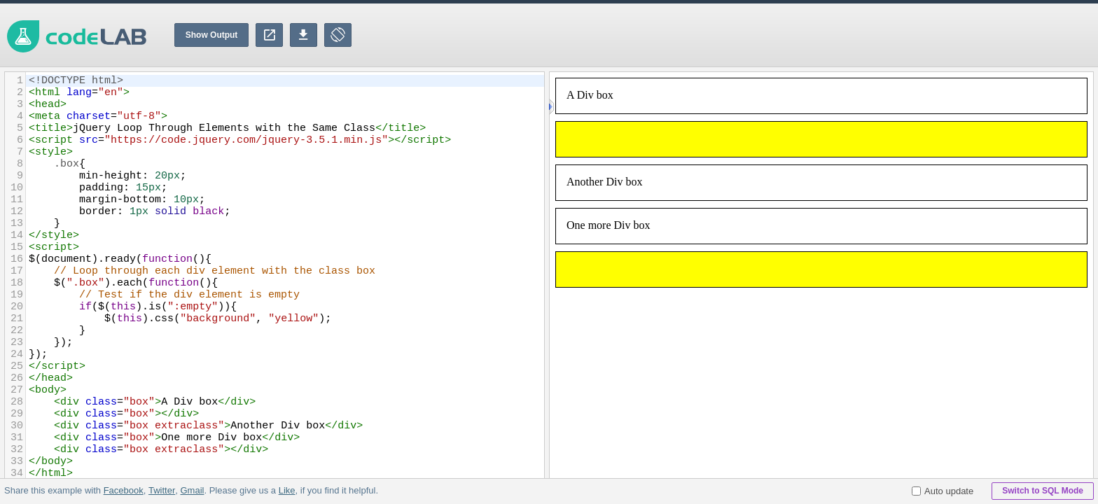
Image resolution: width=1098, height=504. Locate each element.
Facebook (124, 490)
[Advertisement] (843, 35)
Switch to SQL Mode (1042, 491)
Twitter (161, 490)
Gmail (192, 490)
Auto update (942, 491)
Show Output (212, 35)
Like (286, 490)
